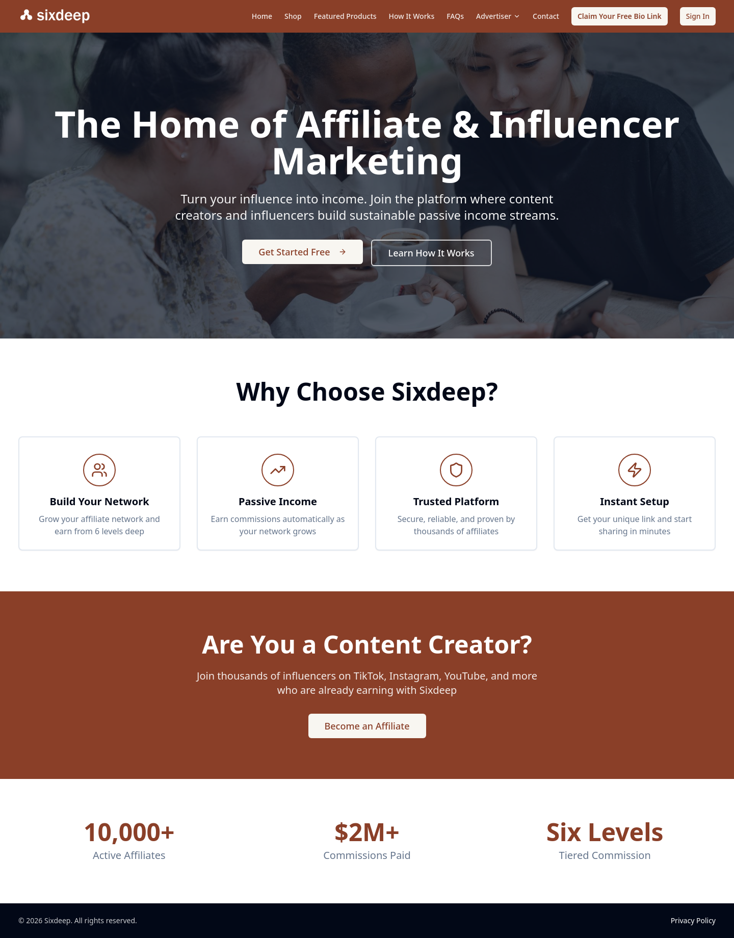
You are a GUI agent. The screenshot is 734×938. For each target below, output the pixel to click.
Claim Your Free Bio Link (620, 16)
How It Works (412, 16)
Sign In (698, 16)
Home (262, 16)
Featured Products (345, 16)
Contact (546, 16)
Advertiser (498, 16)
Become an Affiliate (367, 726)
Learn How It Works (431, 253)
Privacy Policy (693, 920)
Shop (293, 16)
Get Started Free (302, 252)
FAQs (455, 16)
